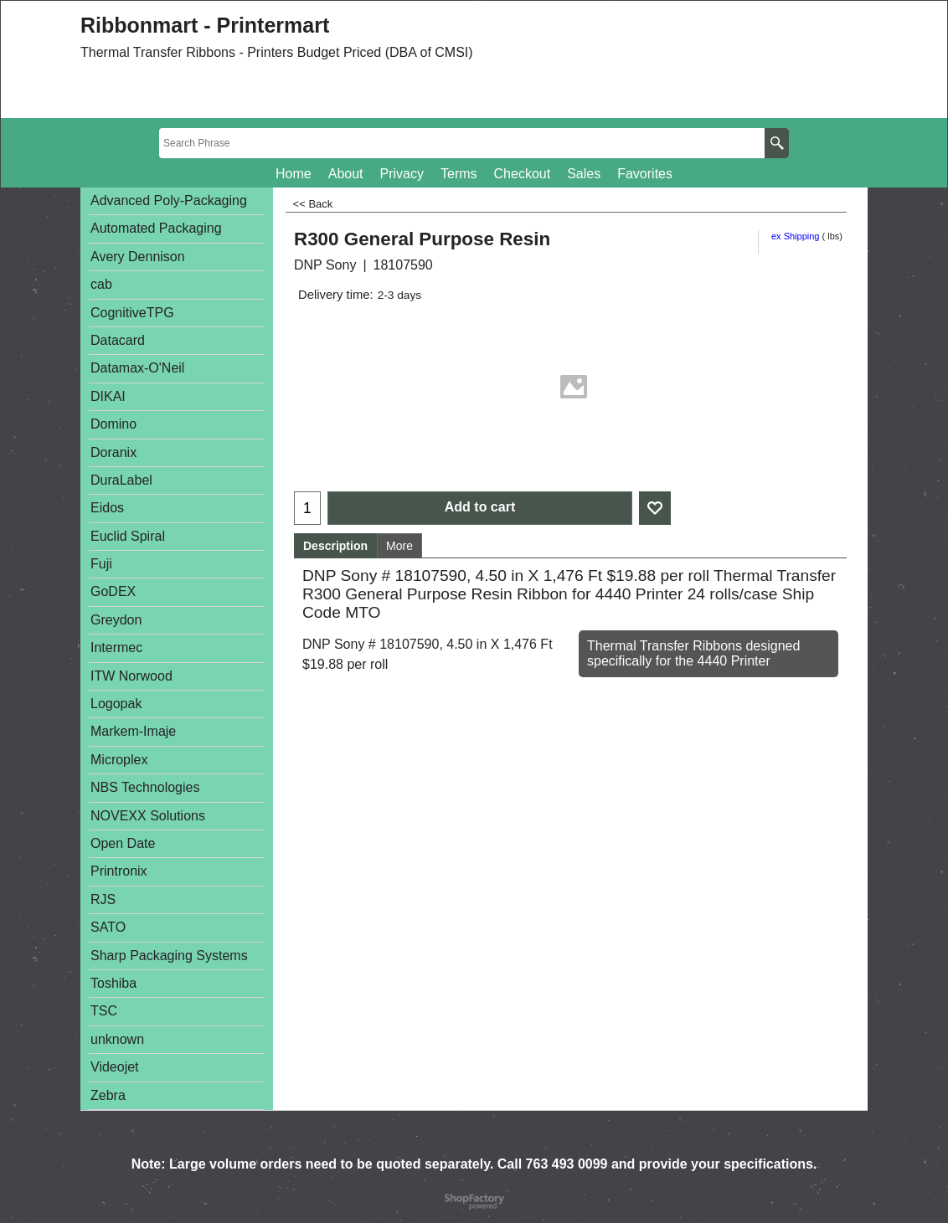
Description (335, 545)
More (399, 545)
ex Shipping (795, 236)
